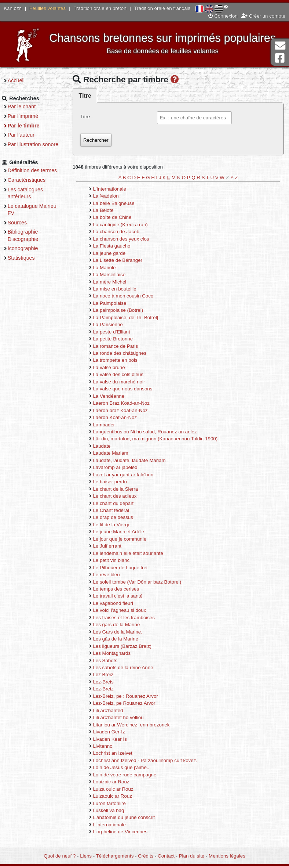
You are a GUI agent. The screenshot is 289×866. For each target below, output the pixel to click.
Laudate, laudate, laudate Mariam (135, 460)
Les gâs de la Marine (121, 639)
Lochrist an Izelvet (118, 753)
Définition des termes (40, 178)
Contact (166, 856)
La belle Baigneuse (119, 203)
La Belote (109, 210)
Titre (90, 96)
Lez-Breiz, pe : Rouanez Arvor (131, 696)
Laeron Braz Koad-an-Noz (127, 403)
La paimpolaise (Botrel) (124, 310)
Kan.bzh (13, 8)
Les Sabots (111, 660)
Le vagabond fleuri (119, 603)
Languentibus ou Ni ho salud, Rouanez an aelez (150, 432)
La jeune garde (115, 253)
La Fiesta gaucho (117, 246)
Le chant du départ (119, 503)
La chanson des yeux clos (127, 239)
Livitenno (108, 746)
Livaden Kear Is (115, 739)
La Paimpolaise (115, 303)
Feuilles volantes (47, 8)
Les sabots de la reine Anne (129, 668)
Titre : (92, 117)
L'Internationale (115, 189)
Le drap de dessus (119, 517)
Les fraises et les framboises (130, 618)
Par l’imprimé (30, 116)
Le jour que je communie (125, 539)
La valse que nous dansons (128, 389)
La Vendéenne (114, 396)
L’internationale (115, 825)
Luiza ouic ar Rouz (119, 789)
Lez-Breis (109, 682)
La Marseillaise (115, 275)
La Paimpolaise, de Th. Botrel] (131, 318)
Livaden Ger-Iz (115, 732)
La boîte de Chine (118, 217)
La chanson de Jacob (122, 232)
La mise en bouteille (120, 289)
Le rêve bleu (112, 575)
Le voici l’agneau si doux (125, 610)
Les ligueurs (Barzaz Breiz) (128, 646)
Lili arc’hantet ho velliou (124, 718)
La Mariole (110, 267)
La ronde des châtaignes (125, 353)
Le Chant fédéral (117, 510)
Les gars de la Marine (122, 625)
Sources (24, 229)
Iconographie (30, 256)
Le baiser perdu (115, 482)
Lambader (110, 424)
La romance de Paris (121, 346)
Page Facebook (279, 58)
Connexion (223, 16)
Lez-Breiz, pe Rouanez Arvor (130, 703)
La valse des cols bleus (124, 375)
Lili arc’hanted (114, 710)
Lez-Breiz (109, 689)
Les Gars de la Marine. (123, 632)
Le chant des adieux (120, 496)
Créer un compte (263, 16)
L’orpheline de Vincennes (126, 832)
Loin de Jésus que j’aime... (127, 768)
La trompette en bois (121, 360)
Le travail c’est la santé (123, 596)
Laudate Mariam (116, 453)
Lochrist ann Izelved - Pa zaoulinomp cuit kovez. (151, 761)
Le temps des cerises (122, 589)
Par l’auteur (28, 135)
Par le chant (29, 106)
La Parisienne (113, 325)
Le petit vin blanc (117, 560)
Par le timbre (31, 126)
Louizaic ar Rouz (117, 782)
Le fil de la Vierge (117, 525)
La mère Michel (115, 282)
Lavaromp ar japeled (121, 467)
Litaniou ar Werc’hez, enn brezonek (137, 725)
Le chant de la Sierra (121, 489)
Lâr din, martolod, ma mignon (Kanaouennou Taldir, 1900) (161, 439)
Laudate (107, 446)
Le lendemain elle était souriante (134, 553)
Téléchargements (115, 856)
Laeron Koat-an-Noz (121, 418)
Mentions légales (227, 856)
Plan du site (191, 856)
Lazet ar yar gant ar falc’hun (129, 475)
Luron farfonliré (115, 803)
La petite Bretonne (119, 339)
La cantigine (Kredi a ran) (126, 225)
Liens (86, 856)
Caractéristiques (34, 187)
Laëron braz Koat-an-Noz (126, 410)
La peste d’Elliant (117, 332)
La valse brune (115, 368)
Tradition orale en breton (99, 8)
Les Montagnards (117, 653)
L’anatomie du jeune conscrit (130, 817)
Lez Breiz (109, 675)
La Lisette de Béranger (123, 260)
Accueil (23, 80)
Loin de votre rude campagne (130, 775)
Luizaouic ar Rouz (118, 796)
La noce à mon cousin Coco (129, 296)
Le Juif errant (113, 546)
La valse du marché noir (125, 382)
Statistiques (28, 265)
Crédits (145, 856)
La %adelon (111, 196)
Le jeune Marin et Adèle (124, 532)
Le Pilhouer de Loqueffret (126, 567)
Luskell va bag (114, 810)
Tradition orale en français (162, 8)
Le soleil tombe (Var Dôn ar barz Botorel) (143, 582)
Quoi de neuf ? (60, 856)
